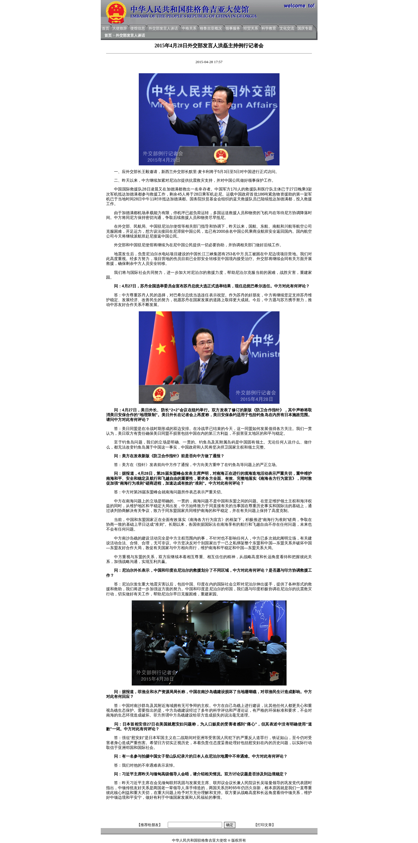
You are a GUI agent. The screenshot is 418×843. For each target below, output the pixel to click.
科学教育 (268, 28)
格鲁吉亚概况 (211, 28)
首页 (105, 28)
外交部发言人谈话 (163, 28)
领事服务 (232, 28)
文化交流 (287, 28)
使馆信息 (137, 28)
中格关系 (189, 28)
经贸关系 (250, 28)
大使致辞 (119, 28)
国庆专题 (305, 28)
